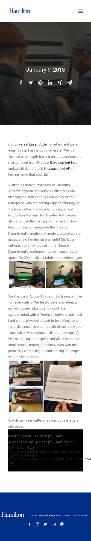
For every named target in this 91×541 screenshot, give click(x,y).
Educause (51, 169)
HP (68, 169)
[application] (45, 450)
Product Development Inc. (56, 163)
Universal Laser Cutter (31, 144)
